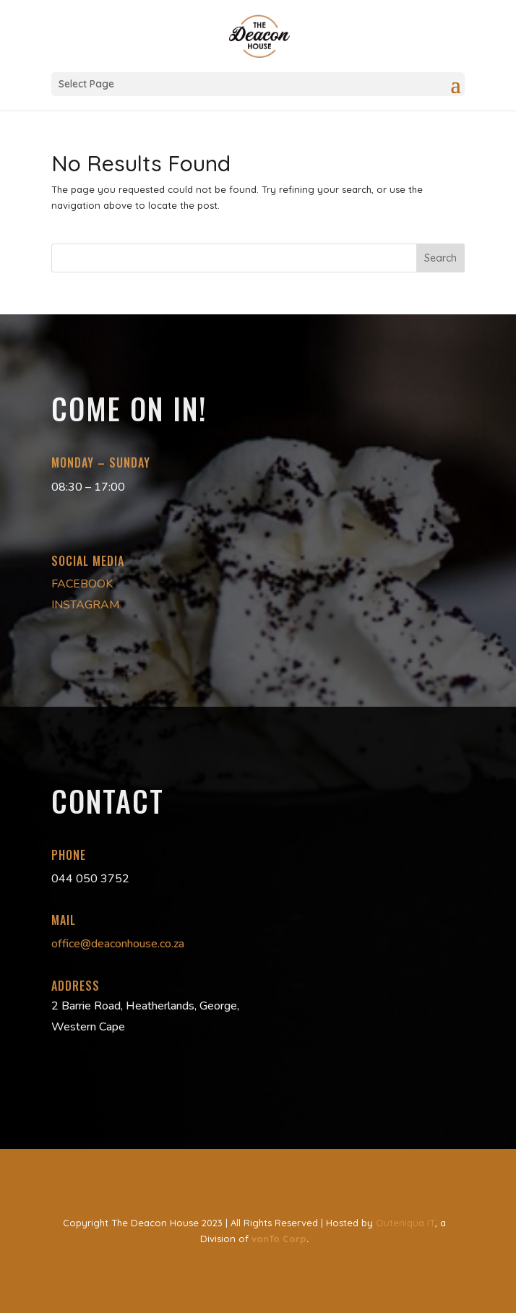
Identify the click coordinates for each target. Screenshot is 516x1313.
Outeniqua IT (405, 1222)
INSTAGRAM (85, 605)
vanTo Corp (278, 1238)
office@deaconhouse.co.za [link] (117, 944)
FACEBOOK (82, 584)
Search (440, 257)
